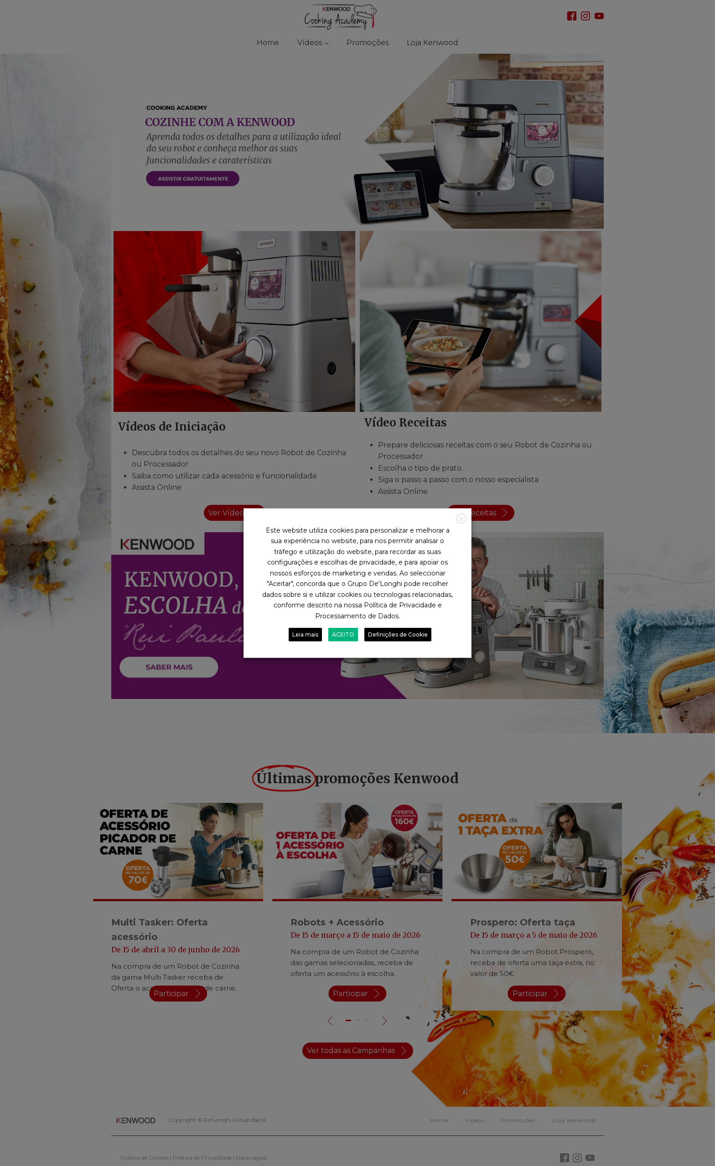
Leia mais (305, 634)
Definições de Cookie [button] (398, 634)
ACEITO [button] (343, 634)
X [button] (461, 518)
